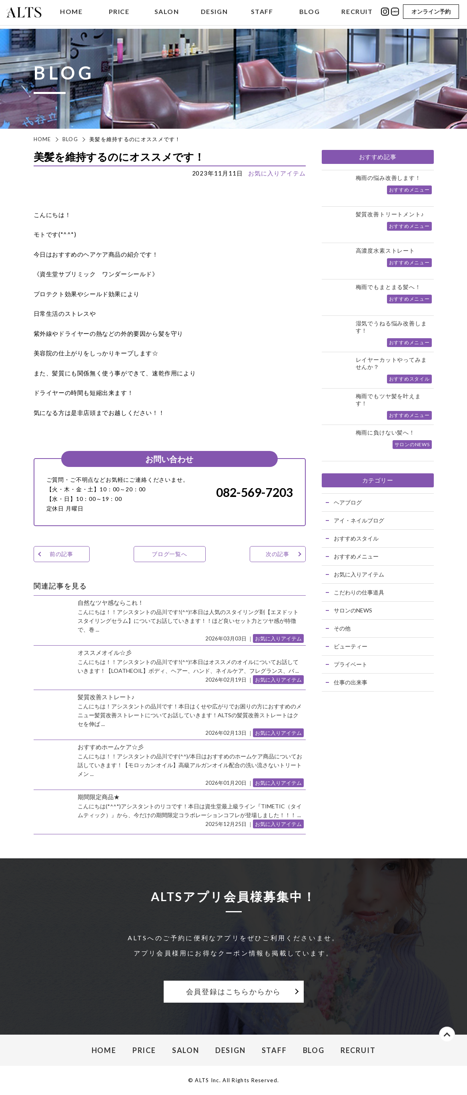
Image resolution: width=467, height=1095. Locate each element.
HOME (71, 13)
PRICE (119, 13)
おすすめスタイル (356, 538)
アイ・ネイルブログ (359, 520)
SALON (166, 13)
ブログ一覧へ (169, 553)
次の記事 (277, 553)
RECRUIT (357, 13)
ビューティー (350, 646)
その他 (342, 628)
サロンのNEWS (353, 610)
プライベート (350, 664)
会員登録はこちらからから (233, 991)
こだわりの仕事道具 (359, 592)
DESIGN (214, 13)
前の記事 (61, 553)
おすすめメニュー (356, 556)
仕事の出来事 (350, 682)
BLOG (309, 13)
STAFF (262, 13)
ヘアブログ (348, 502)
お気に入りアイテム (276, 173)
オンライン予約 (431, 13)
